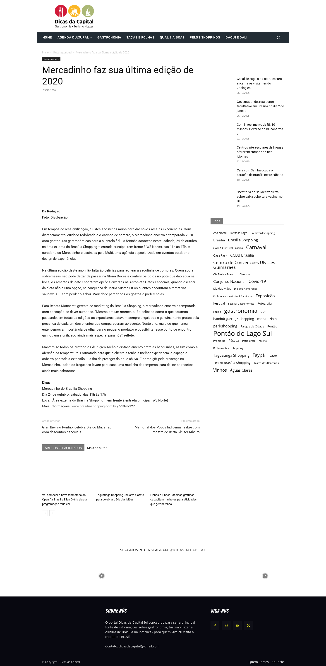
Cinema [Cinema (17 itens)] (245, 274)
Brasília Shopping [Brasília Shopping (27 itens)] (243, 240)
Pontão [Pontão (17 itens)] (272, 326)
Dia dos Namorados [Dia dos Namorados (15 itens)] (245, 288)
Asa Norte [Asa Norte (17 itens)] (220, 233)
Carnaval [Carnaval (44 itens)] (256, 247)
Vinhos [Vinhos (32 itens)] (220, 370)
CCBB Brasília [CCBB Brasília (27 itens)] (242, 255)
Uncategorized (62, 52)
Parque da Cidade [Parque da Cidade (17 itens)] (252, 326)
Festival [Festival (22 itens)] (219, 303)
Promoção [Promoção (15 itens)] (219, 340)
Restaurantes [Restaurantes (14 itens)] (221, 348)
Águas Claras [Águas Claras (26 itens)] (241, 370)
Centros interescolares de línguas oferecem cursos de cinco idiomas (260, 152)
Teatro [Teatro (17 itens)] (272, 356)
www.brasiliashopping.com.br (94, 406)
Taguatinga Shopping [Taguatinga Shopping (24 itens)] (231, 355)
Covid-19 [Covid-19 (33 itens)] (257, 281)
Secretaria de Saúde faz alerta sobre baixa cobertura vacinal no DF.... (260, 196)
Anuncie (277, 662)
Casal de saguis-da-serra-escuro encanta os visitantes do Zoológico (259, 83)
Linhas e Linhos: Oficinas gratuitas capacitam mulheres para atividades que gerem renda (173, 499)
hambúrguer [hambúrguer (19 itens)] (223, 319)
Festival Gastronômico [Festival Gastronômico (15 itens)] (241, 303)
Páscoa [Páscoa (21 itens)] (234, 340)
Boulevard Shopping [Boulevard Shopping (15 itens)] (263, 233)
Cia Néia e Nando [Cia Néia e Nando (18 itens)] (224, 274)
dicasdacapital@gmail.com (139, 646)
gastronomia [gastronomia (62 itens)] (240, 310)
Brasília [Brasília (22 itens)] (219, 240)
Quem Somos (259, 662)
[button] (278, 37)
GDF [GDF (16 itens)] (263, 311)
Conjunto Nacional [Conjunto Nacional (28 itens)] (229, 281)
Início (45, 52)
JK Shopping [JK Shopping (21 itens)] (245, 319)
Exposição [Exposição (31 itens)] (265, 295)
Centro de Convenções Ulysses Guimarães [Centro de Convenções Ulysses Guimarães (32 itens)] (244, 264)
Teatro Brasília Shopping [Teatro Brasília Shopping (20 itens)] (232, 363)
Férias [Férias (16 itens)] (217, 311)
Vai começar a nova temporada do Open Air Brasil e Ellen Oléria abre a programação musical (64, 499)
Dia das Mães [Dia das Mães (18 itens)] (222, 288)
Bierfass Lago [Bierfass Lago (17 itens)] (238, 233)
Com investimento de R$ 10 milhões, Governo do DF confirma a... (260, 129)
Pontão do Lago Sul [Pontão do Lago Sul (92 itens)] (242, 333)
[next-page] (52, 513)
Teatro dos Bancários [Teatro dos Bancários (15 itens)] (266, 363)
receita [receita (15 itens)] (263, 340)
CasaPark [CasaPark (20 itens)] (220, 255)
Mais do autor (97, 448)
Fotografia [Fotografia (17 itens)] (265, 303)
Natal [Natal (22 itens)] (273, 318)
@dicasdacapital (188, 550)
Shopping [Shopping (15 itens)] (237, 348)
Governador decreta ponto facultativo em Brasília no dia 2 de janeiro (260, 106)
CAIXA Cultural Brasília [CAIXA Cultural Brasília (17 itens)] (228, 248)
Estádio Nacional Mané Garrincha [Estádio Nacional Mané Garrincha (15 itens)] (232, 296)
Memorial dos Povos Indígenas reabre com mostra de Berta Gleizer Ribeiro (167, 429)
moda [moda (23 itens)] (261, 318)
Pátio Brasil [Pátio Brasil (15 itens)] (249, 340)
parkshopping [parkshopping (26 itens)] (225, 326)
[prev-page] (45, 513)
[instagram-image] (20, 575)
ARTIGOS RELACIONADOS (63, 448)
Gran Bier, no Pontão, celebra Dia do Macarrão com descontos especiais (77, 429)
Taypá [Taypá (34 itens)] (259, 355)
